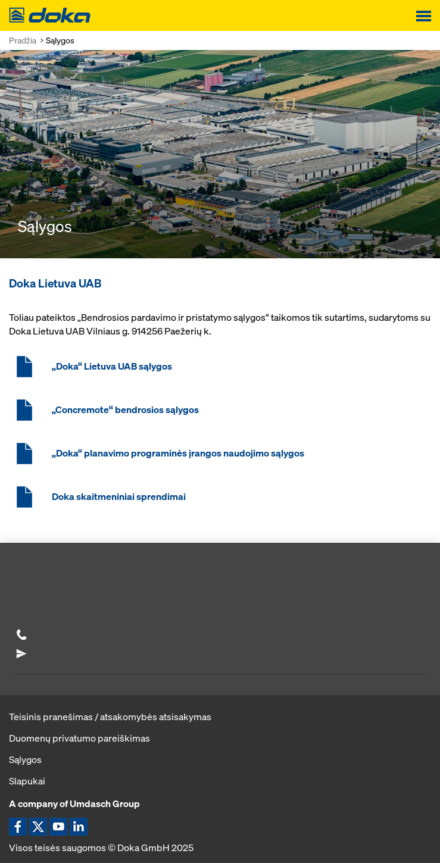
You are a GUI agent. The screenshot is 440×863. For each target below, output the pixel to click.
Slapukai (27, 780)
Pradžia (22, 40)
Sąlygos (25, 759)
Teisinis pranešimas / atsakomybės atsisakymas (110, 716)
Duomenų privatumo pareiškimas (79, 738)
